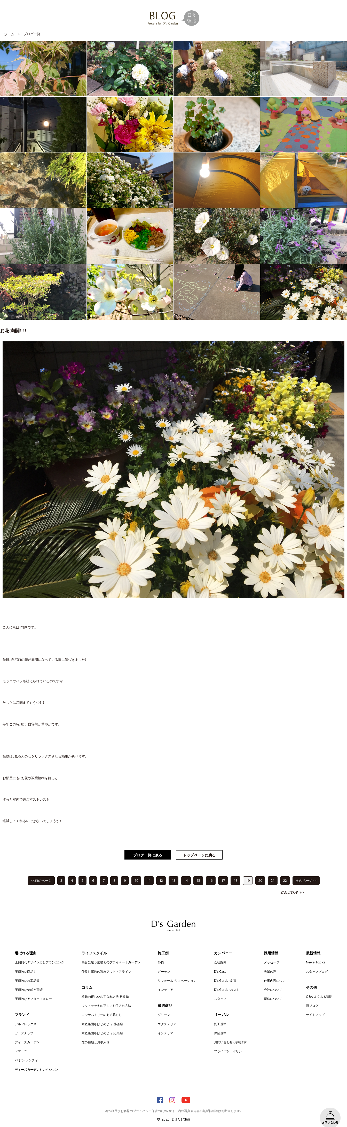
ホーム (9, 26)
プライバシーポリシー (229, 1043)
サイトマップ (315, 1007)
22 (285, 872)
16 (210, 872)
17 (223, 872)
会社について (273, 981)
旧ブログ (312, 997)
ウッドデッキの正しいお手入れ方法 (106, 997)
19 (248, 872)
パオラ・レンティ (26, 1052)
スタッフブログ (317, 963)
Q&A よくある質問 (319, 988)
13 (173, 872)
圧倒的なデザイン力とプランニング (39, 954)
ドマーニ (21, 1043)
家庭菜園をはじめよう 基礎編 (102, 1016)
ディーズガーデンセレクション (36, 1061)
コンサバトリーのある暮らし (102, 1007)
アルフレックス (25, 1016)
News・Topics (315, 954)
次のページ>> (306, 872)
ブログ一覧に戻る (147, 847)
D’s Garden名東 (225, 972)
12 (161, 872)
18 (235, 872)
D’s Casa (220, 963)
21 (272, 872)
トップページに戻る (199, 847)
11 (149, 872)
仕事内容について (276, 972)
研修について (273, 990)
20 (260, 872)
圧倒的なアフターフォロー (33, 990)
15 (198, 872)
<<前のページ (41, 872)
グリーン (164, 1007)
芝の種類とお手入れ (95, 1034)
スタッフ (220, 990)
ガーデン (164, 963)
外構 (161, 954)
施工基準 (220, 1016)
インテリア (165, 981)
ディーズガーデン (27, 1034)
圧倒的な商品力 (25, 963)
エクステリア (167, 1016)
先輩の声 (270, 963)
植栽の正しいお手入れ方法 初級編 (105, 988)
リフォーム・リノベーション (177, 972)
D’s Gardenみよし (227, 981)
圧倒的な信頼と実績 (29, 981)
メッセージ (271, 954)
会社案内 (220, 954)
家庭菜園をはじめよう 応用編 (102, 1025)
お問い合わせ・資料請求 (230, 1034)
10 (136, 872)
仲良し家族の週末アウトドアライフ (106, 963)
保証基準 (220, 1025)
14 (186, 872)
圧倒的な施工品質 (27, 972)
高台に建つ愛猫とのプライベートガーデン (111, 954)
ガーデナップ (24, 1025)
